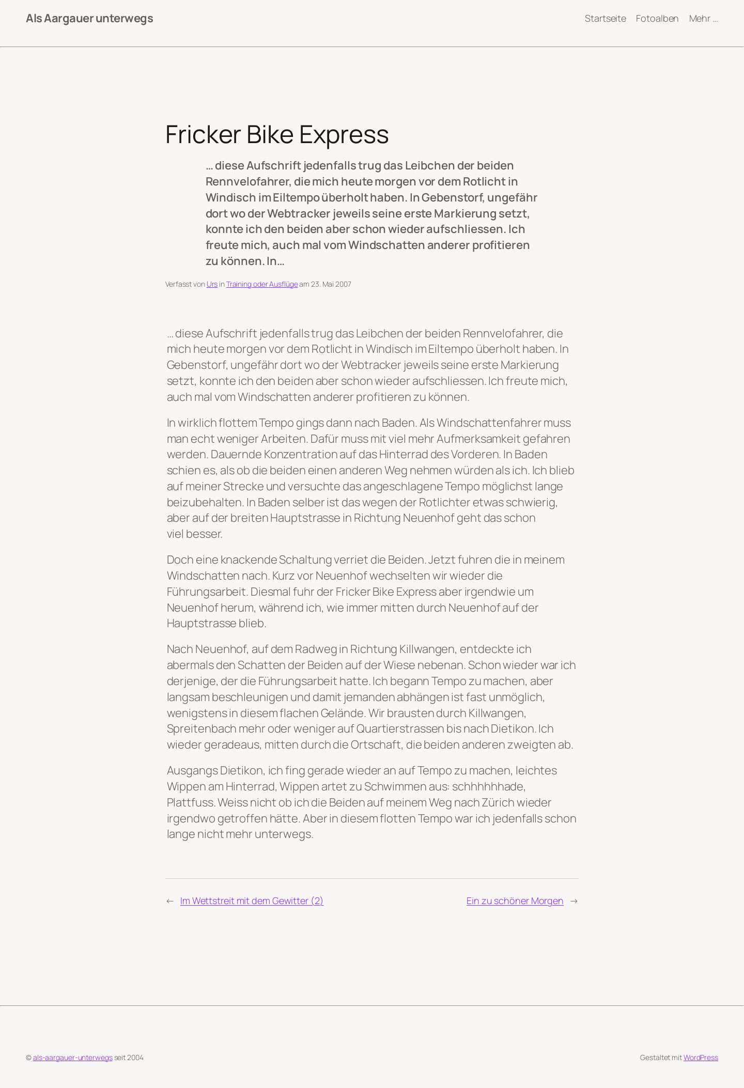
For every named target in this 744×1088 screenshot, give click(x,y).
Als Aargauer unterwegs (89, 18)
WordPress (701, 1057)
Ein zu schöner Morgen (515, 900)
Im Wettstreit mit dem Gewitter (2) (252, 900)
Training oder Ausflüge (262, 284)
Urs (212, 284)
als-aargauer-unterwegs (73, 1057)
